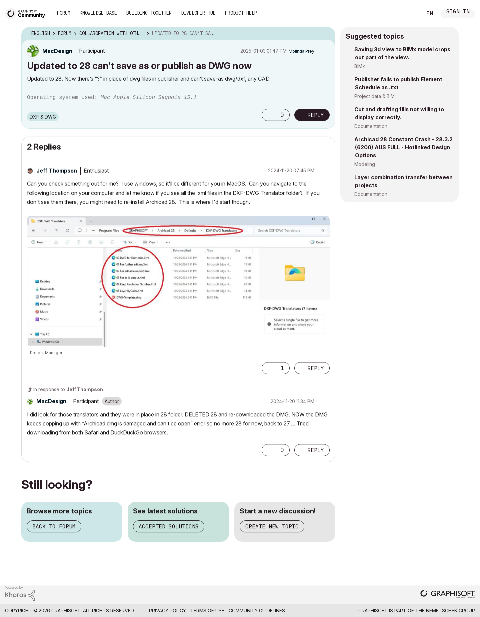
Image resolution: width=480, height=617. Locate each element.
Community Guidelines (257, 610)
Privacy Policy (167, 610)
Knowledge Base (98, 13)
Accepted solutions (169, 526)
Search (410, 13)
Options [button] (326, 33)
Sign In (458, 12)
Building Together (149, 13)
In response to (68, 389)
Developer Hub (198, 13)
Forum (63, 13)
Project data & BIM (374, 96)
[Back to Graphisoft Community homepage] (27, 13)
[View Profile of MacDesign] (57, 51)
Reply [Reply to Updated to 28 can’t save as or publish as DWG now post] (315, 115)
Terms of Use (207, 610)
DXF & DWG (43, 117)
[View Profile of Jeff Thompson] (56, 170)
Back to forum (54, 526)
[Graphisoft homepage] (447, 595)
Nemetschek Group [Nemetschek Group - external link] (450, 610)
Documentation (370, 126)
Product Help (241, 13)
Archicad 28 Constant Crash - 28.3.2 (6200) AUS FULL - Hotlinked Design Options (403, 147)
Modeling (364, 164)
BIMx (359, 66)
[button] (268, 115)
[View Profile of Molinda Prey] (301, 51)
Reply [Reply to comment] (315, 368)
